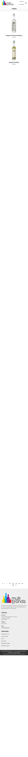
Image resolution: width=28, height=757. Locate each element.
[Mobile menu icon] (26, 3)
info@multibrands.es (5, 627)
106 (13, 585)
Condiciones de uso (5, 634)
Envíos (2, 638)
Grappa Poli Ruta (14, 64)
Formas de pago (4, 636)
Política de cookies (21, 653)
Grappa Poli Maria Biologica (14, 35)
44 (16, 583)
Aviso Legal (3, 641)
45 (19, 583)
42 (10, 583)
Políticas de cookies (5, 645)
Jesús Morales (17, 652)
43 (13, 583)
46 (22, 583)
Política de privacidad (5, 643)
